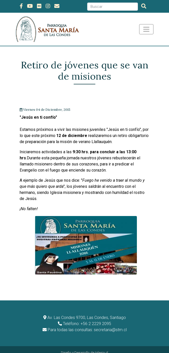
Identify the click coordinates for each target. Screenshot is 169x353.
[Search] (112, 7)
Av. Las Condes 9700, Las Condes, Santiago (86, 311)
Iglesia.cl (101, 346)
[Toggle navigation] (146, 29)
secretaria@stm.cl (110, 323)
